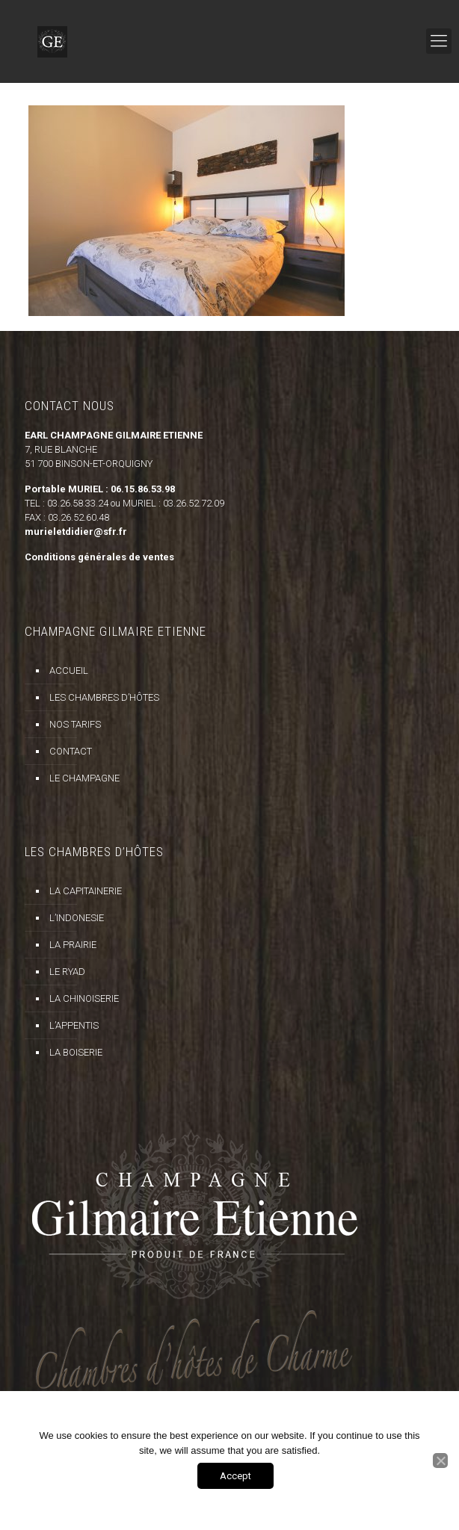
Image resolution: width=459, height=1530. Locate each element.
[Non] (440, 1460)
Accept (235, 1475)
